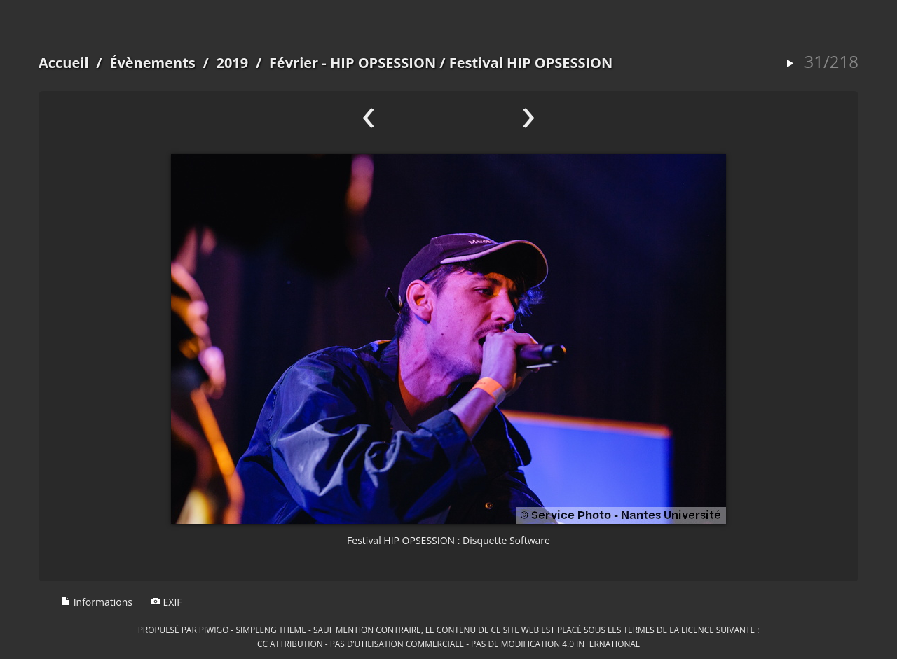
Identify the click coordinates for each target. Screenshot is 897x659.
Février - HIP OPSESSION (352, 62)
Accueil (64, 62)
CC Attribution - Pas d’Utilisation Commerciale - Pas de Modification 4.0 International (448, 643)
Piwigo (214, 629)
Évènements (152, 62)
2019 (232, 62)
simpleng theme (271, 629)
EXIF (166, 602)
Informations (96, 602)
